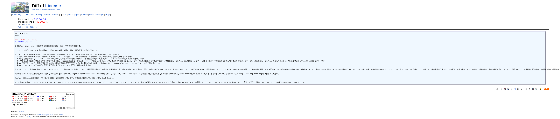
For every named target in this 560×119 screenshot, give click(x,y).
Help (107, 14)
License (53, 5)
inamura (21, 111)
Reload (55, 14)
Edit (28, 14)
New (64, 14)
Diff (32, 14)
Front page (17, 14)
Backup (39, 14)
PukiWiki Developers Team (44, 115)
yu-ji (30, 116)
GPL (61, 115)
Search (84, 14)
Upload (47, 14)
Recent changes (96, 14)
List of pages (74, 14)
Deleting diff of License (28, 27)
